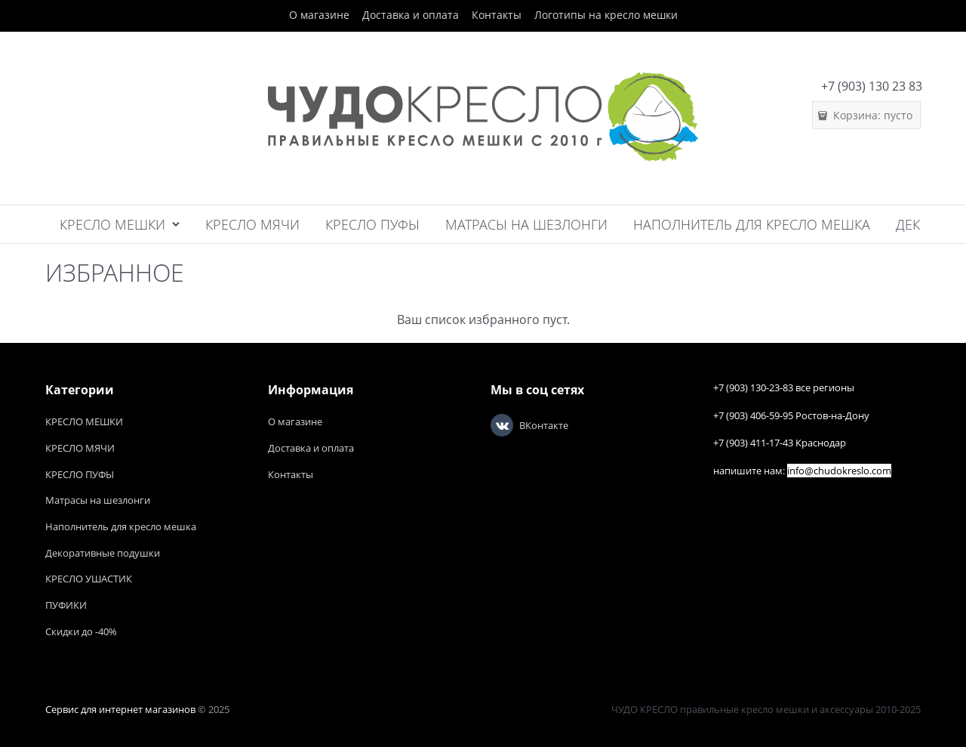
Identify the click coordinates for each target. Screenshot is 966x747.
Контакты (496, 15)
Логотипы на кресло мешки (606, 15)
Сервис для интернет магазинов (120, 709)
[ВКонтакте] (502, 425)
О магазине (319, 15)
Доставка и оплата (410, 15)
